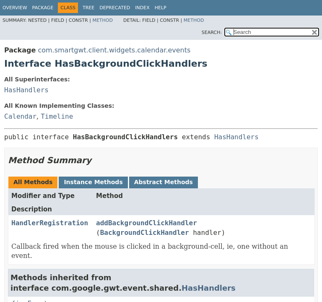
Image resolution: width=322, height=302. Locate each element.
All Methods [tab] (32, 182)
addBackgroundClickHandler (146, 223)
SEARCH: (212, 32)
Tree (88, 7)
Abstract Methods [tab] (163, 182)
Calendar (20, 116)
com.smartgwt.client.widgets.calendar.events (114, 50)
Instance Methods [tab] (93, 182)
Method (102, 20)
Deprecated (114, 7)
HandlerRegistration (49, 223)
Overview (15, 7)
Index (142, 7)
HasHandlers (26, 90)
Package (43, 7)
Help (160, 7)
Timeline (57, 116)
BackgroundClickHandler (144, 233)
